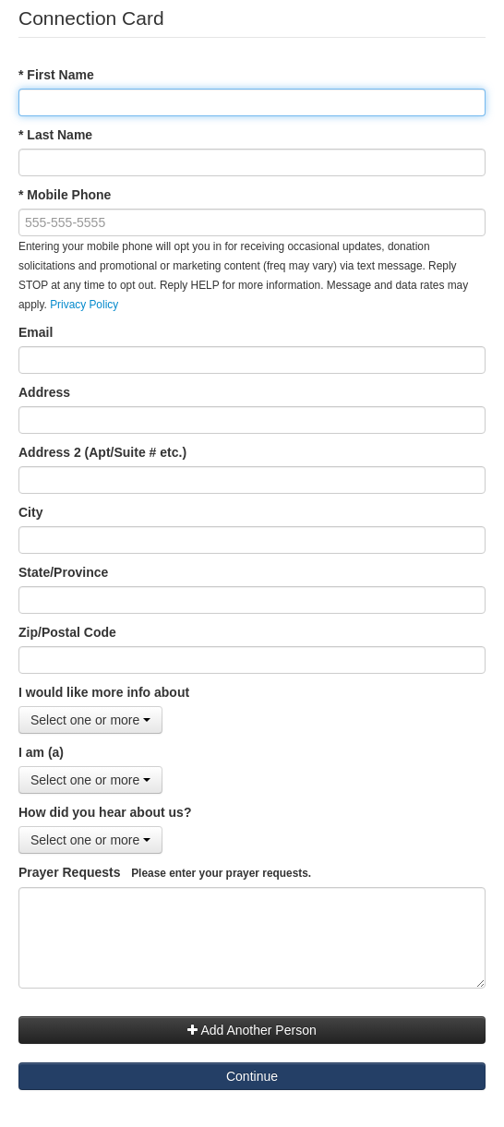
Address (44, 392)
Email (35, 332)
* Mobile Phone (64, 194)
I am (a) (41, 752)
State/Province (63, 572)
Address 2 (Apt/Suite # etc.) (102, 452)
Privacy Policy (84, 304)
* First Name (56, 74)
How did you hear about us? (104, 812)
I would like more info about (103, 692)
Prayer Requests (164, 872)
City (30, 512)
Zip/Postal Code (67, 632)
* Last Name (55, 134)
